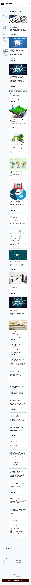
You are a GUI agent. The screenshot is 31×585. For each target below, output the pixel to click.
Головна (4, 560)
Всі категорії (5, 16)
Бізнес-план (4, 19)
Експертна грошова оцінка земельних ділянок (5, 28)
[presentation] (18, 220)
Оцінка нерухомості (5, 45)
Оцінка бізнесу (4, 34)
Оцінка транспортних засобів (5, 49)
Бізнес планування (19, 565)
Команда (4, 565)
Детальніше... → (14, 34)
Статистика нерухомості (5, 56)
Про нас (4, 562)
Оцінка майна (4, 22)
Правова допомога (5, 53)
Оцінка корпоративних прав (5, 37)
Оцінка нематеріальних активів (5, 41)
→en (2, 3)
